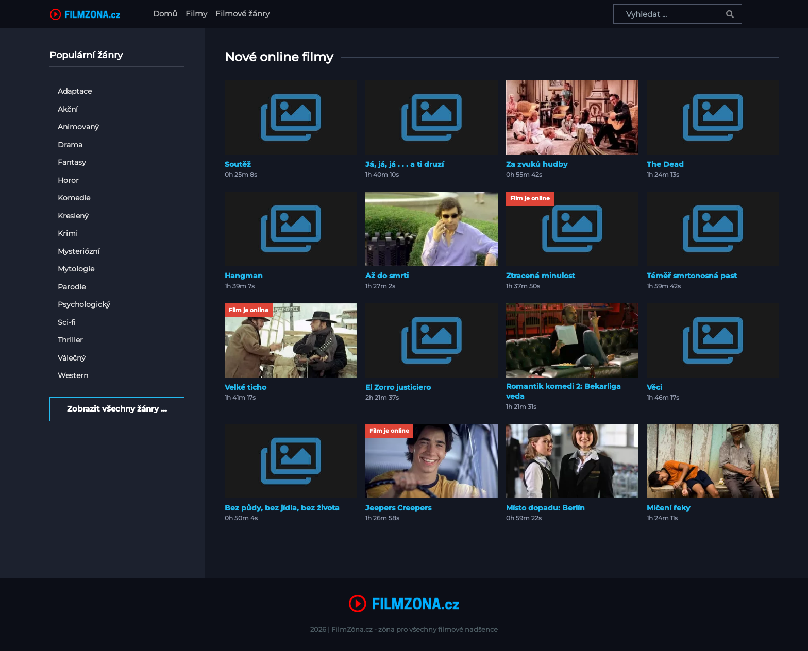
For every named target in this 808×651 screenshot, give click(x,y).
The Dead (665, 164)
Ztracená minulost (540, 275)
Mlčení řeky (668, 507)
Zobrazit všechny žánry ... (117, 409)
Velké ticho (245, 387)
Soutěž (238, 164)
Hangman (244, 275)
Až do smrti (387, 275)
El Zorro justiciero (398, 387)
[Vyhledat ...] (677, 14)
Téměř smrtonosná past (692, 275)
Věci (654, 387)
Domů (167, 13)
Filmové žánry (242, 14)
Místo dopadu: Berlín (545, 507)
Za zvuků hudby (536, 164)
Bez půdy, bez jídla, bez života (282, 507)
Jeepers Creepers (398, 507)
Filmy (196, 14)
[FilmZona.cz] (85, 14)
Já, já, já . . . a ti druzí (404, 164)
